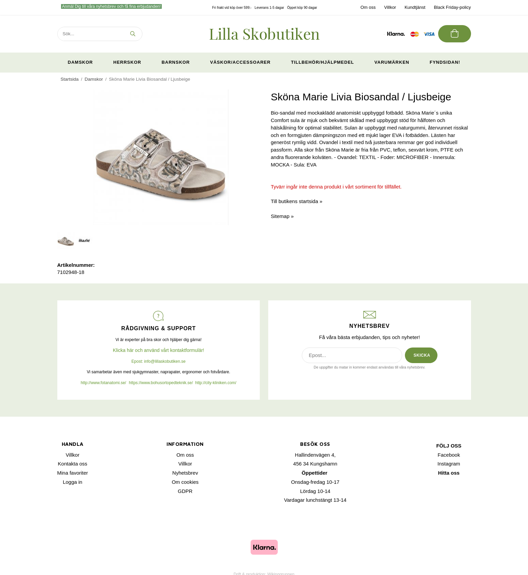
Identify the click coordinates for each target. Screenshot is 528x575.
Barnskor (175, 62)
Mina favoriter (72, 473)
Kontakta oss (72, 464)
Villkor (390, 7)
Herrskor (127, 62)
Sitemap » (282, 216)
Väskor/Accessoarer (240, 62)
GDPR (185, 491)
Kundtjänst (415, 7)
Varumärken (391, 62)
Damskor (80, 62)
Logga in (72, 482)
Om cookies (185, 482)
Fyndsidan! (445, 62)
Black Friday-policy (452, 7)
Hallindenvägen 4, (315, 455)
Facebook (449, 455)
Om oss (368, 7)
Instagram (448, 464)
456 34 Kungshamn (315, 464)
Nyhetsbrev (185, 473)
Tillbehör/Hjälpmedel (322, 62)
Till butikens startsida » (296, 201)
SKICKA (422, 355)
